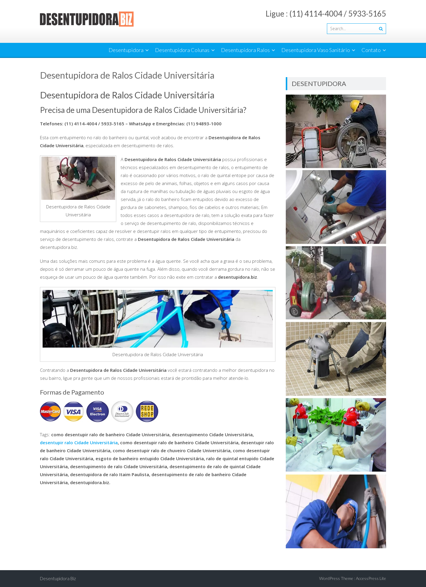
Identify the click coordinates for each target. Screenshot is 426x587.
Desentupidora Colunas (182, 50)
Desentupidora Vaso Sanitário (315, 50)
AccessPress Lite (371, 578)
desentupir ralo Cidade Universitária (79, 442)
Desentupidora (126, 50)
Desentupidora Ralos (245, 50)
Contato (371, 50)
